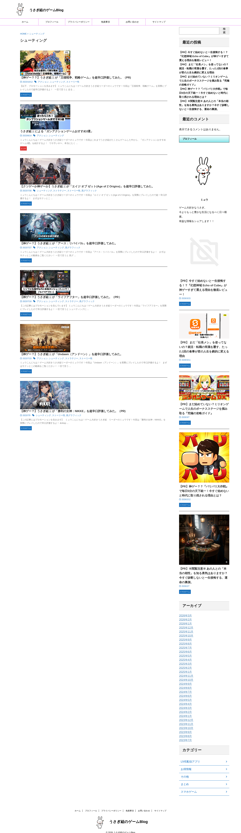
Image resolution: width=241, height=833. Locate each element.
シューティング (109, 61)
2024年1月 (184, 712)
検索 (224, 30)
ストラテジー (111, 130)
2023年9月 (184, 728)
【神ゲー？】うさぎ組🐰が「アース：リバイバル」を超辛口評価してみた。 (119, 155)
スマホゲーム (188, 787)
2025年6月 (184, 647)
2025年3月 (184, 659)
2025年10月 (185, 631)
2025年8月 (184, 639)
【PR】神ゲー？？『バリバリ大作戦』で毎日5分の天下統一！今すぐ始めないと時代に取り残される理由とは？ (204, 96)
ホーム (25, 22)
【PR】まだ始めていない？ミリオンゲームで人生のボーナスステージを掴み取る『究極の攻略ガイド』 (203, 83)
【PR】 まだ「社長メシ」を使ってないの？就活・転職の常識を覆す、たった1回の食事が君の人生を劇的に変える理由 (204, 70)
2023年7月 (184, 736)
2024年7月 (184, 687)
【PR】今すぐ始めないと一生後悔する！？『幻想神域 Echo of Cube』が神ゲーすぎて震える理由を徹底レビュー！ (204, 56)
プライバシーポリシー (79, 22)
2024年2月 (184, 708)
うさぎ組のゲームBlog (46, 10)
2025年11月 (185, 627)
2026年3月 (184, 611)
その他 (184, 772)
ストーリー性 (123, 61)
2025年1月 (184, 667)
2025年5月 (184, 651)
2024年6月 (184, 692)
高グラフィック (138, 130)
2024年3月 (184, 704)
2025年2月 (184, 663)
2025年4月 (184, 655)
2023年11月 (185, 720)
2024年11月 (185, 671)
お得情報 (185, 765)
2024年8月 (184, 683)
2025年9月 (184, 635)
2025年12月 (185, 623)
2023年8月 (184, 732)
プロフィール (51, 22)
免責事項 (105, 22)
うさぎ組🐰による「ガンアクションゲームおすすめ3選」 (107, 89)
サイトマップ (159, 22)
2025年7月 (184, 643)
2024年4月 (184, 700)
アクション (96, 61)
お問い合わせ (132, 22)
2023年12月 (185, 716)
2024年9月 (184, 679)
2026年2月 (184, 615)
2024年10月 (185, 675)
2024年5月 (184, 696)
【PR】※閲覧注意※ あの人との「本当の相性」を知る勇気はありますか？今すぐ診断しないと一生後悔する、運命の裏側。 (203, 574)
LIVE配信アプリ (189, 757)
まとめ (184, 780)
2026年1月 (184, 619)
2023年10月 (185, 724)
